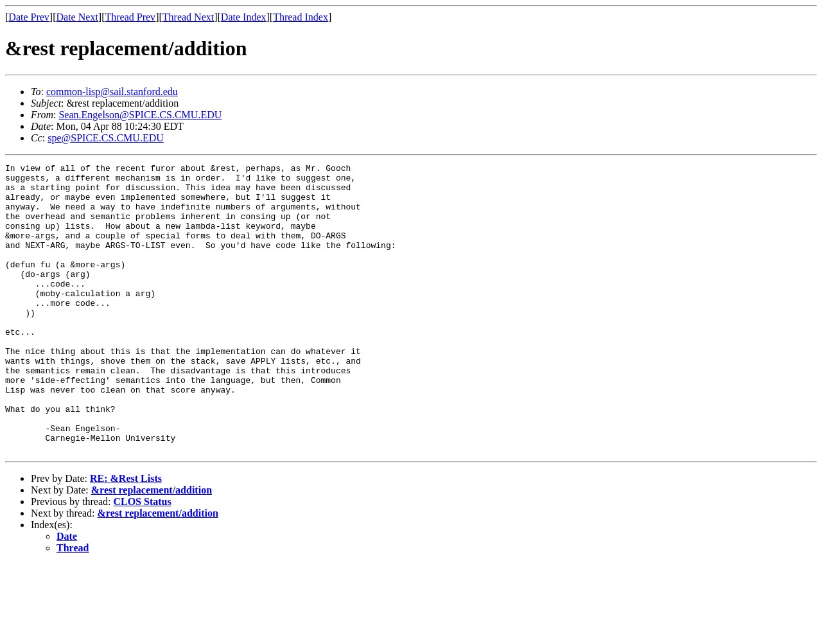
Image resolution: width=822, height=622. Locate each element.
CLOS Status (142, 559)
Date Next (77, 17)
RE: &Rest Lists (126, 536)
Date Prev (28, 17)
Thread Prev (130, 17)
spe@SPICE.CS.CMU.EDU (106, 137)
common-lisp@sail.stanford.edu (112, 91)
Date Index (244, 17)
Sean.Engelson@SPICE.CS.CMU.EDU (140, 114)
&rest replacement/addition (151, 547)
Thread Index (300, 17)
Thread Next (188, 17)
